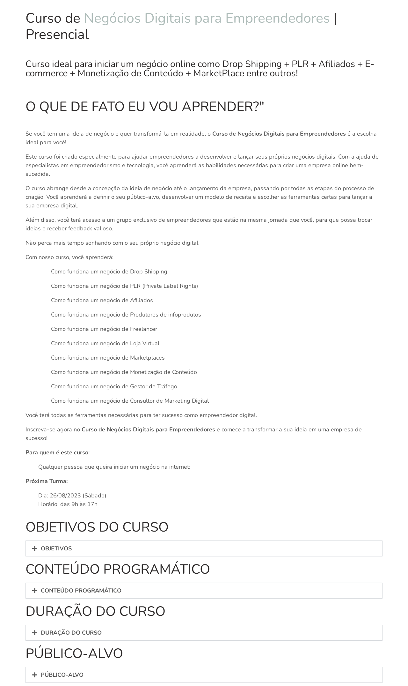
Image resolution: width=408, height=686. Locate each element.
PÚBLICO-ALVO (62, 675)
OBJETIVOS (56, 548)
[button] (204, 548)
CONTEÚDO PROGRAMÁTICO (81, 590)
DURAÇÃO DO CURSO (71, 633)
